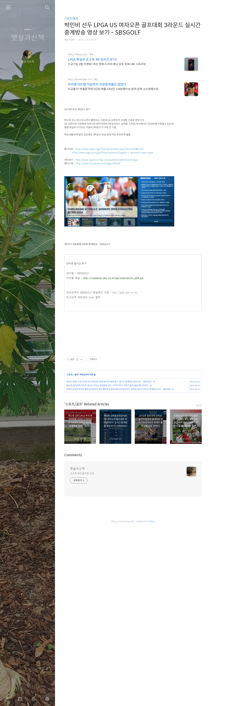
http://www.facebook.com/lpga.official (108, 211)
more (209, 585)
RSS (34, 699)
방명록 (21, 699)
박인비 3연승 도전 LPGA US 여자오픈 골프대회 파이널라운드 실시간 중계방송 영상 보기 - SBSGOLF (119, 477)
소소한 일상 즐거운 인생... (93, 653)
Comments (83, 635)
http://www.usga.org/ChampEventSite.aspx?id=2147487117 (120, 197)
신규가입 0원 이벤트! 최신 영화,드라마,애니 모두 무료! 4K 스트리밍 (117, 64)
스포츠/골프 (81, 18)
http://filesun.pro (88, 54)
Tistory (161, 701)
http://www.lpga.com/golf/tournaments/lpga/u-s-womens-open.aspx (123, 200)
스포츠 (80, 470)
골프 (87, 470)
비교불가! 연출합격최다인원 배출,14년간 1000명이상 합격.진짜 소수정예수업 (123, 89)
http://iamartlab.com (90, 79)
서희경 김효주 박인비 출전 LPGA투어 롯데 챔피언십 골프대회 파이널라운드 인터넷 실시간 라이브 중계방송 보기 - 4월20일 (128, 485)
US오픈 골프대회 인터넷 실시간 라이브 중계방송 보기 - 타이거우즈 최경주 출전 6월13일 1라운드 (117, 481)
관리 (48, 699)
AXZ (143, 701)
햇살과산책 (27, 38)
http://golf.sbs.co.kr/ (135, 340)
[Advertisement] (143, 127)
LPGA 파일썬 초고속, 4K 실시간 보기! (102, 59)
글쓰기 (7, 699)
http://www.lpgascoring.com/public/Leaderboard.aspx (117, 207)
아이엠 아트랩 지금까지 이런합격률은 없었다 (107, 84)
